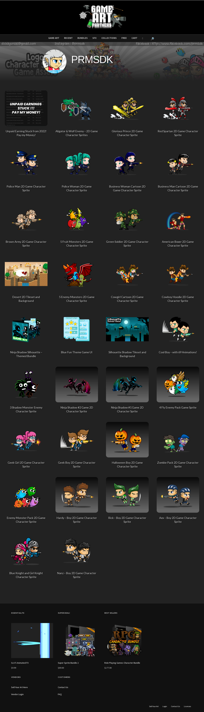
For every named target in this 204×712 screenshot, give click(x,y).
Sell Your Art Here (19, 687)
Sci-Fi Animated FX (20, 662)
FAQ (60, 694)
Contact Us (63, 687)
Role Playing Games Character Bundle (122, 662)
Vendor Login (17, 694)
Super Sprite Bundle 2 (68, 662)
